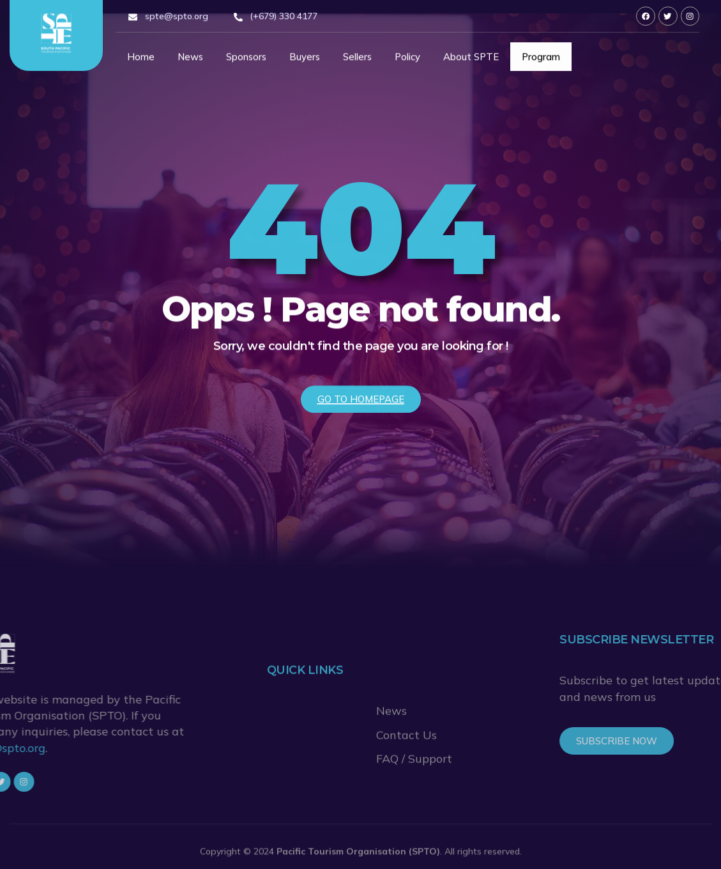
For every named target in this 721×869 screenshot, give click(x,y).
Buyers (304, 60)
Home (141, 60)
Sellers (357, 60)
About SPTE (471, 60)
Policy (407, 60)
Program (541, 60)
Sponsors (246, 60)
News (190, 60)
